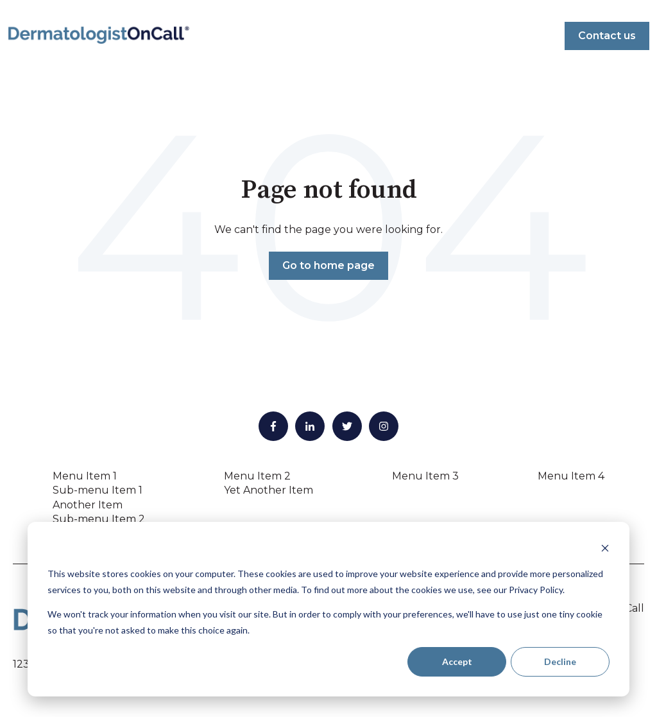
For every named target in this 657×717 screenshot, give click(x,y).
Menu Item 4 (571, 476)
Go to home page (328, 265)
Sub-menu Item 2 (99, 519)
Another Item (88, 505)
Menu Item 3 (425, 476)
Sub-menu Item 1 (97, 490)
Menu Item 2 (257, 476)
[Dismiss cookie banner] (605, 550)
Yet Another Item (268, 490)
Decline (560, 661)
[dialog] (328, 609)
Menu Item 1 (85, 476)
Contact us (607, 36)
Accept (457, 661)
